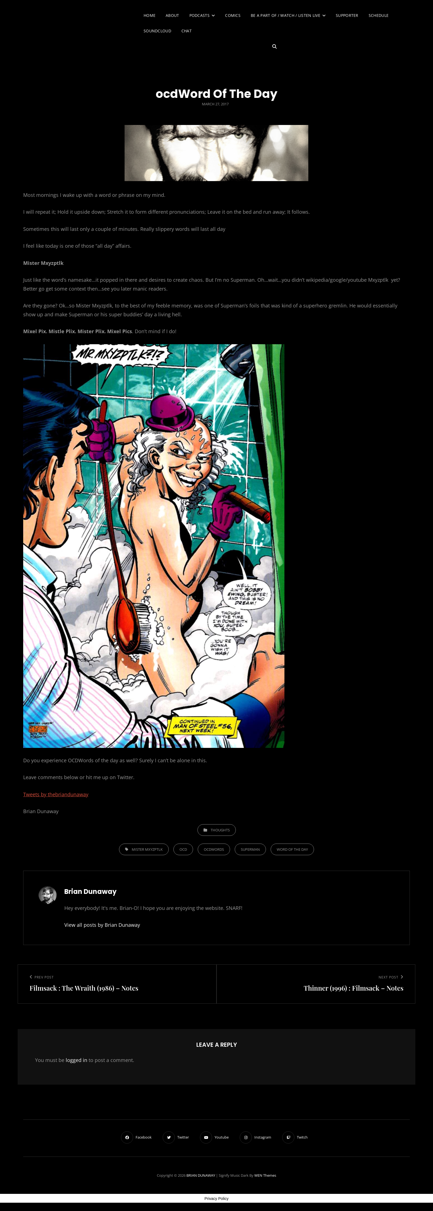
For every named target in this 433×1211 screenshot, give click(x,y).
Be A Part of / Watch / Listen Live (285, 15)
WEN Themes (265, 1175)
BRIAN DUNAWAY (200, 1175)
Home (149, 15)
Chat (186, 30)
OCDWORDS (214, 849)
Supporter (347, 15)
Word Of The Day (292, 849)
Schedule (379, 15)
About (172, 15)
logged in (76, 1060)
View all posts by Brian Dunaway (102, 925)
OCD (183, 849)
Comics (233, 15)
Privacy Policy (216, 1198)
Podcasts (199, 15)
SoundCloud (157, 30)
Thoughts (220, 830)
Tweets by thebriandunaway (55, 794)
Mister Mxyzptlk (147, 849)
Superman (250, 849)
